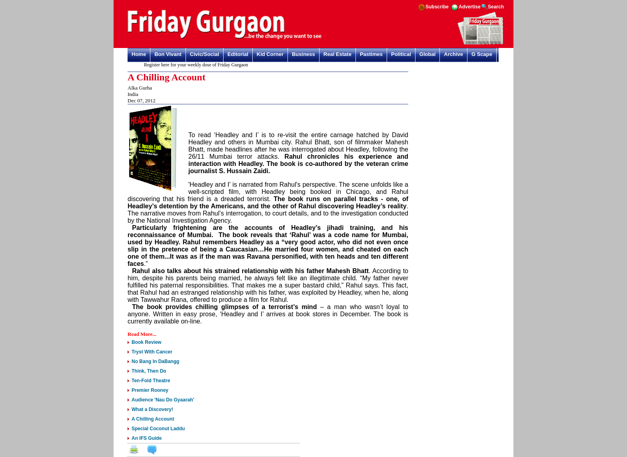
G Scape (481, 54)
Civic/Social (204, 54)
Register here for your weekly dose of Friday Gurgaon (198, 65)
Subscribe (437, 7)
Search (496, 7)
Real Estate (337, 54)
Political (401, 54)
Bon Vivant (168, 54)
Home (139, 54)
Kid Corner (270, 54)
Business (303, 54)
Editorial (238, 54)
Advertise (470, 7)
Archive (453, 54)
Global (427, 54)
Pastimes (371, 54)
